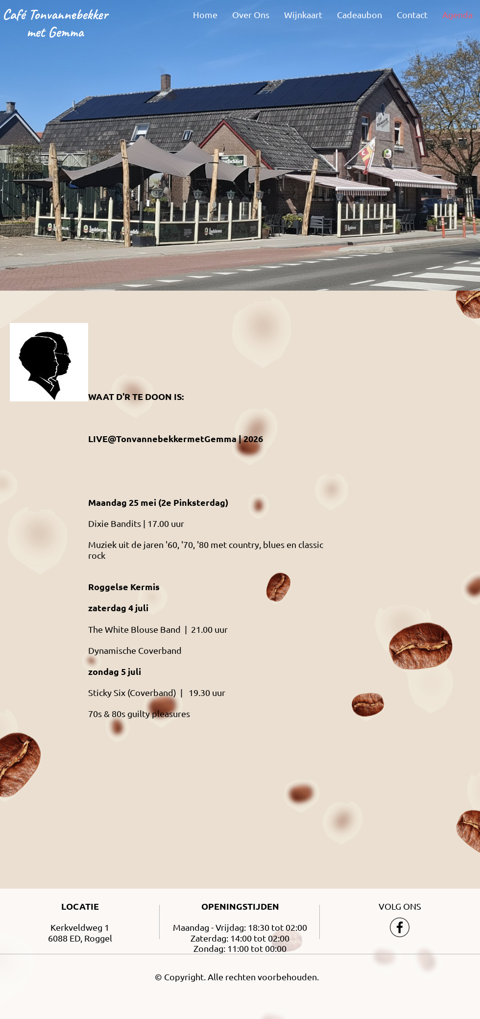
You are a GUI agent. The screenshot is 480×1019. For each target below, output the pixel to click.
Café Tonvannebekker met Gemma (55, 23)
